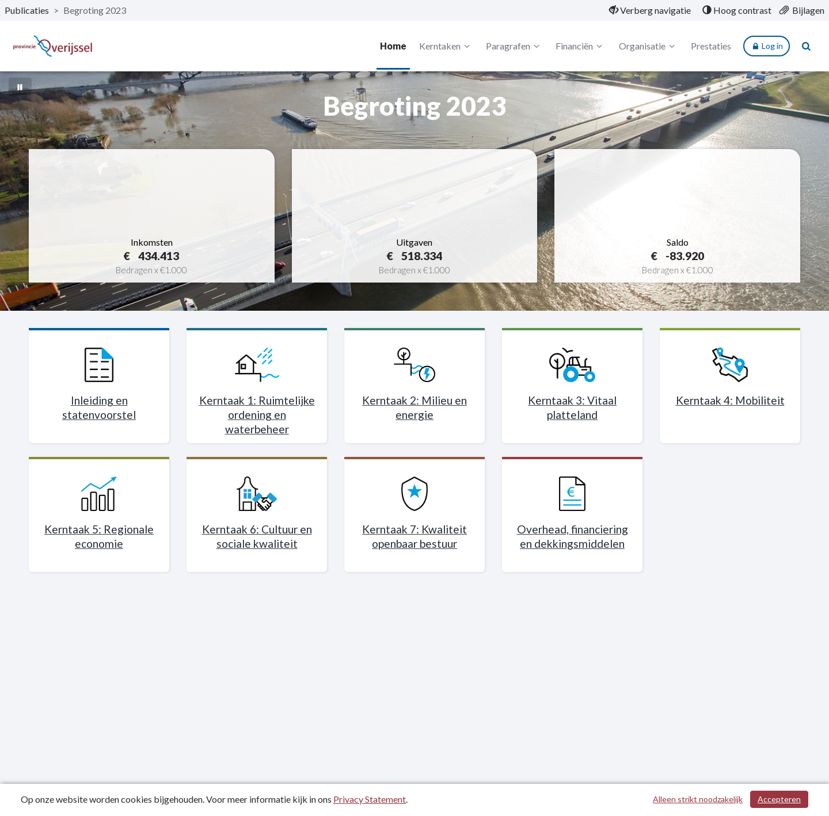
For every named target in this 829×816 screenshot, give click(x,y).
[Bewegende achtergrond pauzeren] (20, 86)
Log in (766, 46)
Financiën (581, 46)
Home (393, 45)
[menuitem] (650, 10)
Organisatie (648, 46)
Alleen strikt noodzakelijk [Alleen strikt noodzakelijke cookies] (698, 799)
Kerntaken (446, 46)
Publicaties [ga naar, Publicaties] (27, 10)
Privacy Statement (369, 799)
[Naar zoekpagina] (806, 46)
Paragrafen (514, 46)
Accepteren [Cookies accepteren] (779, 799)
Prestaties (711, 45)
